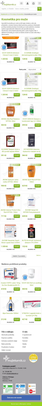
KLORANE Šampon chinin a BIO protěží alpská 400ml (10, 150)
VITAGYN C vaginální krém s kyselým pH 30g (31, 314)
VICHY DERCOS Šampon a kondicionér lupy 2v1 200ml (31, 120)
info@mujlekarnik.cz (12, 373)
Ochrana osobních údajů (9, 341)
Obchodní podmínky (7, 335)
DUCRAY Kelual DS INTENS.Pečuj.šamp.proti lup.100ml (31, 211)
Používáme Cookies (7, 347)
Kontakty (25, 338)
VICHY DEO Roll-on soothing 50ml (31, 284)
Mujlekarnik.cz (5, 14)
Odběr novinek (6, 350)
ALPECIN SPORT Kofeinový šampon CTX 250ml (31, 241)
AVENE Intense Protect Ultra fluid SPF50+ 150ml (10, 211)
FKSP (24, 347)
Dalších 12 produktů (19, 256)
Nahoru (38, 255)
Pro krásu (13, 14)
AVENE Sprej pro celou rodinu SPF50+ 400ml (10, 181)
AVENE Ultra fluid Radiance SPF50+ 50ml (10, 120)
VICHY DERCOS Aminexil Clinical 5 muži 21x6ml (10, 54)
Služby (24, 344)
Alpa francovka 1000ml (10, 313)
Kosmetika (20, 14)
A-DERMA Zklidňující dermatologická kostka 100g (31, 54)
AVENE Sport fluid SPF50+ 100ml (31, 181)
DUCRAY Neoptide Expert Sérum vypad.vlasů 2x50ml (10, 241)
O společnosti (26, 335)
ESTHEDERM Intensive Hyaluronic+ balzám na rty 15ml (31, 150)
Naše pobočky (6, 344)
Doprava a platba (6, 338)
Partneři (24, 341)
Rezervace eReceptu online (21, 404)
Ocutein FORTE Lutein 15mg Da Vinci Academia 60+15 (10, 284)
